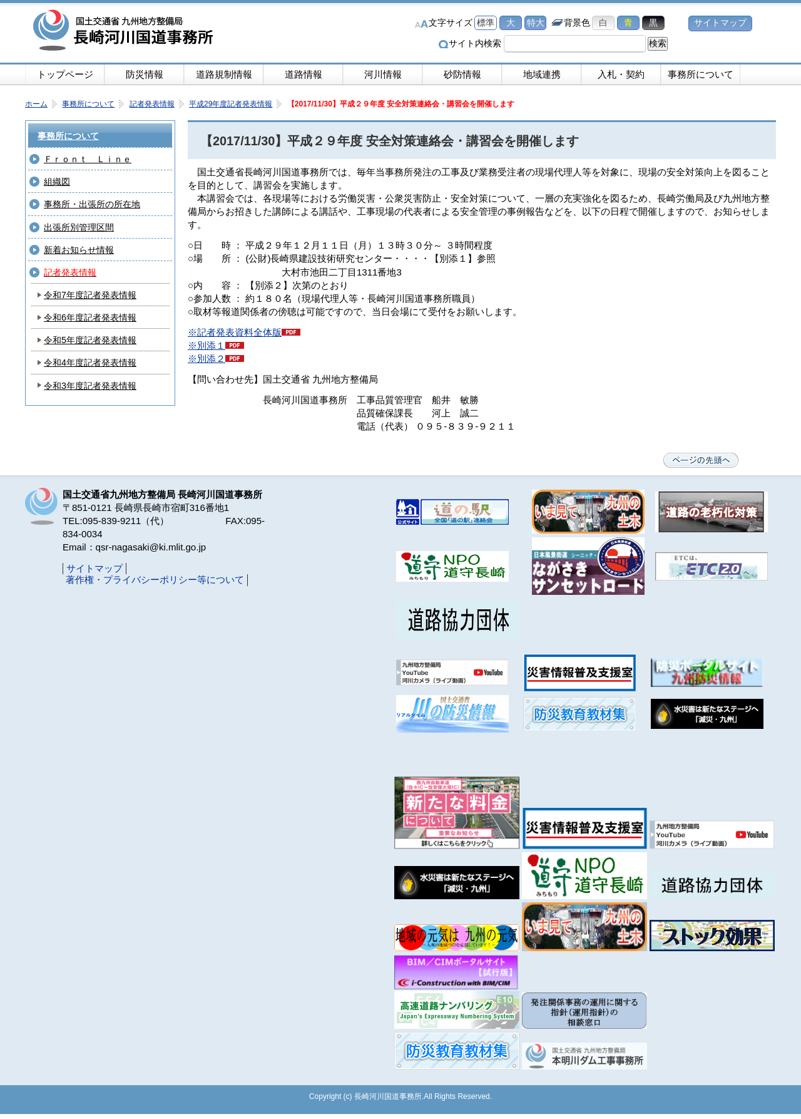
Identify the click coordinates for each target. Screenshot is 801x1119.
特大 (535, 23)
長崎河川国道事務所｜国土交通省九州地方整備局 (125, 31)
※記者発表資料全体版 (235, 332)
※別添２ (206, 358)
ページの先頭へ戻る (700, 460)
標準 (485, 23)
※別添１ (206, 345)
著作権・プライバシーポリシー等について (155, 579)
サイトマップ (720, 23)
